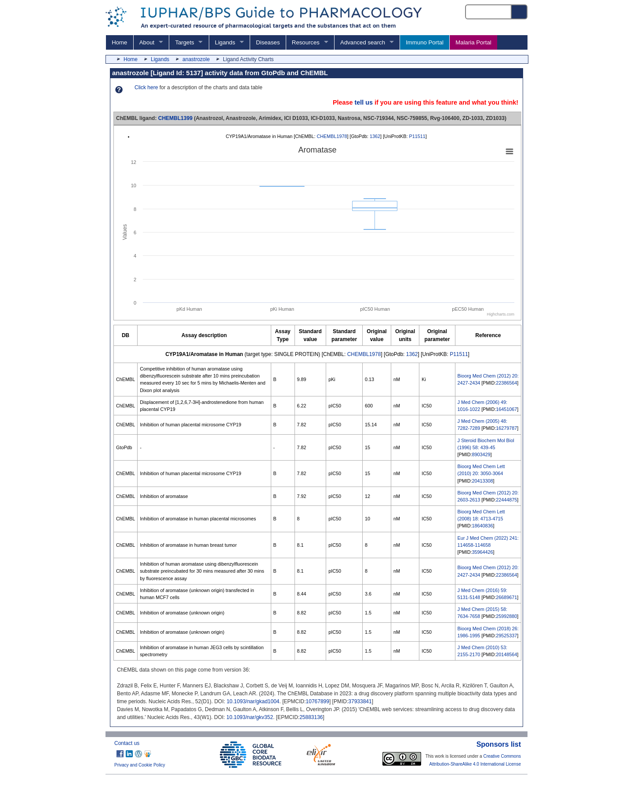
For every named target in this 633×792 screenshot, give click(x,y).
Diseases (268, 42)
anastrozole (196, 59)
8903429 (481, 454)
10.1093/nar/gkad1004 (252, 701)
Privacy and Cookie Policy (139, 765)
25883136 (311, 717)
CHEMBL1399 (175, 118)
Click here (146, 87)
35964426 (482, 552)
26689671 (506, 597)
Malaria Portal (473, 42)
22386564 (506, 382)
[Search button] (520, 11)
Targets (184, 42)
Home (119, 42)
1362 (375, 136)
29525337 (506, 635)
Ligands (225, 42)
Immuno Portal (425, 42)
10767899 (317, 701)
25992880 (506, 616)
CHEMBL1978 (331, 136)
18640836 (482, 525)
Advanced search (362, 42)
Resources (306, 42)
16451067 (506, 409)
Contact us (126, 743)
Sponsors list (499, 744)
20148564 (506, 654)
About (146, 42)
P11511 (417, 136)
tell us (363, 102)
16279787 (506, 428)
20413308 (482, 480)
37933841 (359, 701)
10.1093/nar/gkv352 (249, 717)
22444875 (506, 499)
